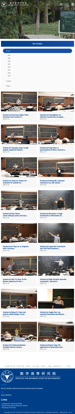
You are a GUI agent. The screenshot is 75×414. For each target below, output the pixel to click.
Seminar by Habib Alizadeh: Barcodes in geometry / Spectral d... (53, 280)
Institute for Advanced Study (12, 404)
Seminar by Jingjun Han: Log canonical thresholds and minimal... (52, 313)
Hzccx (70, 412)
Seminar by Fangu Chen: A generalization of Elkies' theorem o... (53, 149)
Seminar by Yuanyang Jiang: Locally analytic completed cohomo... (15, 149)
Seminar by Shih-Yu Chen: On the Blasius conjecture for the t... (15, 280)
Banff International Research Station (15, 406)
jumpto (69, 366)
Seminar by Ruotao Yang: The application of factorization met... (52, 346)
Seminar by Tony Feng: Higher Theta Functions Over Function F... (15, 116)
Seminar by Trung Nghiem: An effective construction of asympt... (52, 116)
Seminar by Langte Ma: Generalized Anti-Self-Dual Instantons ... (52, 247)
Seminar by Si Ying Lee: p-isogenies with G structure (16, 247)
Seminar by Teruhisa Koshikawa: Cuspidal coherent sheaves (14, 346)
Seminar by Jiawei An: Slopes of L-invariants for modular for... (15, 182)
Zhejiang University (9, 408)
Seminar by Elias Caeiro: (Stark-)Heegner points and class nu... (14, 215)
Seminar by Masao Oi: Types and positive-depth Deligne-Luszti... (14, 313)
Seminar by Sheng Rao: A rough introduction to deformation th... (51, 215)
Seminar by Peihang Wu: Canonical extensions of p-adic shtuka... (52, 182)
